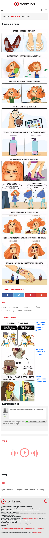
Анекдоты (26, 16)
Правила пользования (7, 528)
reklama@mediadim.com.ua (30, 518)
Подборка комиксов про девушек (41, 351)
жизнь (39, 307)
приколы (29, 307)
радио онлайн (22, 490)
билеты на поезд (37, 490)
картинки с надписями (24, 310)
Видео (6, 16)
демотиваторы (8, 490)
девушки (6, 307)
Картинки (15, 16)
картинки (18, 307)
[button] (42, 9)
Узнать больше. (37, 532)
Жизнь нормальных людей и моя (41, 378)
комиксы (6, 310)
